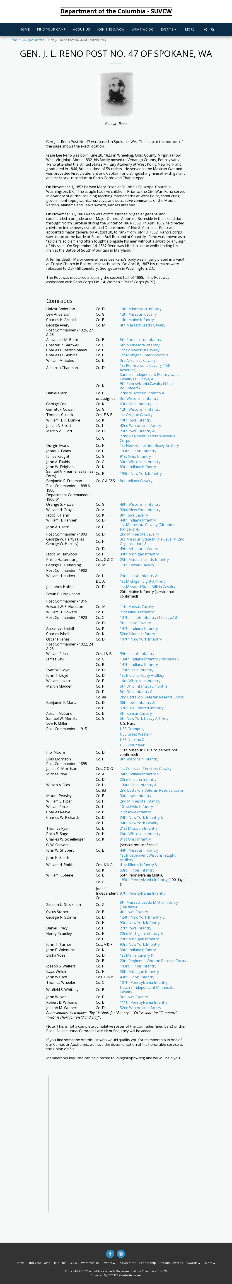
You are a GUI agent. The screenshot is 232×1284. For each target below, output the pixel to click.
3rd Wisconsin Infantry (139, 398)
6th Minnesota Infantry (140, 345)
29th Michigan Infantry (139, 938)
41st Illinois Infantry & (138, 864)
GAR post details (33, 40)
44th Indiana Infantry (138, 520)
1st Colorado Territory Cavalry (146, 768)
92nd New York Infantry (140, 509)
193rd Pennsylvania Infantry (144, 879)
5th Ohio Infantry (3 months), (144, 686)
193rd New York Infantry (141, 473)
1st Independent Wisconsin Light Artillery (148, 857)
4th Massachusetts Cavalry (142, 325)
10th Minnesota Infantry (141, 308)
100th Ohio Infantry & (138, 784)
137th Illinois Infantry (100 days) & (149, 617)
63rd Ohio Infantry (135, 403)
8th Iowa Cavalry (134, 515)
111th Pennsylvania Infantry (144, 1002)
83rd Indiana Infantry (138, 466)
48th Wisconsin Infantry (140, 504)
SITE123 (113, 1275)
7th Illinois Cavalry (135, 622)
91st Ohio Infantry (135, 456)
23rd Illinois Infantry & (139, 575)
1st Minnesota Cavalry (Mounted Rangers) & (147, 527)
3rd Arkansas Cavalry (138, 360)
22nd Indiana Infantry (138, 779)
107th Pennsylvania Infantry (144, 982)
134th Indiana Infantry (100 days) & (149, 659)
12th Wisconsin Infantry (140, 409)
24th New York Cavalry (139, 822)
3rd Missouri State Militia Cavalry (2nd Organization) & (152, 541)
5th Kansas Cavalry (136, 713)
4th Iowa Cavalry (134, 911)
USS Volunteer (132, 745)
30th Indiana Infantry (138, 949)
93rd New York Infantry (140, 922)
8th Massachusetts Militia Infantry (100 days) (149, 904)
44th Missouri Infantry (139, 850)
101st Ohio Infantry (136, 806)
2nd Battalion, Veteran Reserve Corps (152, 697)
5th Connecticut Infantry (140, 339)
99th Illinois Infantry (137, 653)
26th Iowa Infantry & (137, 431)
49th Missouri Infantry (139, 548)
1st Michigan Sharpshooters (144, 355)
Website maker (131, 1275)
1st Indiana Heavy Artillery (142, 675)
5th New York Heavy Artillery (144, 718)
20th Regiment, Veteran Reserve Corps (153, 960)
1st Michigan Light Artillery (143, 581)
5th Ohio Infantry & (136, 691)
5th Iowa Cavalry (134, 996)
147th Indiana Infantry (139, 628)
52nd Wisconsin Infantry (140, 1007)
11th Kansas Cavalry (137, 564)
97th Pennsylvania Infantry (143, 893)
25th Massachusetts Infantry (144, 559)
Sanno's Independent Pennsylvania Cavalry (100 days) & (149, 376)
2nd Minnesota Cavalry (139, 534)
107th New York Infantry (141, 639)
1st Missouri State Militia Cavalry (147, 586)
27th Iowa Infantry (135, 928)
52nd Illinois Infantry (137, 633)
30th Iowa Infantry (135, 795)
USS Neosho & (132, 739)
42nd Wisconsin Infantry (140, 425)
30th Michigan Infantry (139, 554)
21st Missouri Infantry (139, 828)
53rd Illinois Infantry (137, 870)
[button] (169, 29)
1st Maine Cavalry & (136, 955)
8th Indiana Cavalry (136, 480)
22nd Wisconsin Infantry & (142, 393)
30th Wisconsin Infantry (140, 461)
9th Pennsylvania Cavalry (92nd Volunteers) (146, 386)
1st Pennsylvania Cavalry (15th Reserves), (146, 367)
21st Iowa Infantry (135, 812)
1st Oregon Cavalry (136, 414)
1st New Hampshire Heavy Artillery (149, 445)
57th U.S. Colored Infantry (142, 707)
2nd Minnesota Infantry (140, 801)
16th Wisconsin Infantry (140, 680)
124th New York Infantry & (142, 917)
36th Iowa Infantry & (137, 702)
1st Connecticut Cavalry (140, 350)
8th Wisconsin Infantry (139, 759)
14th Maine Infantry (137, 319)
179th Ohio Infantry (136, 669)
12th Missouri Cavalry (138, 314)
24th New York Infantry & (141, 817)
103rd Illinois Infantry (138, 450)
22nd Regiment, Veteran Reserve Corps (147, 438)
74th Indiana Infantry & (139, 774)
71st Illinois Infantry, (137, 612)
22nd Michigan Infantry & (141, 933)
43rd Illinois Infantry (137, 976)
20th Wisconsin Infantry (140, 833)
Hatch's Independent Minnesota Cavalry (147, 989)
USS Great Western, (136, 734)
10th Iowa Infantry (135, 420)
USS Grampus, (132, 728)
